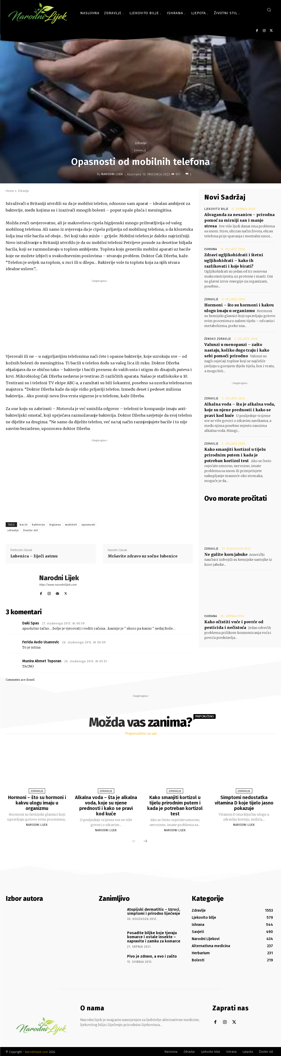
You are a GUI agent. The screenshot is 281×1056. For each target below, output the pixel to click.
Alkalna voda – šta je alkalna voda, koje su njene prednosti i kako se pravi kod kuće (239, 410)
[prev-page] (134, 840)
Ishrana (210, 249)
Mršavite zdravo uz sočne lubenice (143, 556)
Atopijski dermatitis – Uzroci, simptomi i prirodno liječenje (153, 910)
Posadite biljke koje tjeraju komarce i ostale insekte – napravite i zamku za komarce (153, 936)
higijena (55, 524)
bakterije (38, 524)
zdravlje (13, 530)
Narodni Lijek (112, 174)
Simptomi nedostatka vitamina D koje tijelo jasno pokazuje (244, 803)
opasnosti (88, 524)
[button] (269, 9)
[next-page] (145, 840)
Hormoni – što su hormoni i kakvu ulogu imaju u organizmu (37, 803)
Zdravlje (140, 143)
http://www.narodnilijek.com (57, 584)
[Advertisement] (99, 316)
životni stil (30, 530)
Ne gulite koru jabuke (226, 554)
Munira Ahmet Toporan (41, 661)
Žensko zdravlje (217, 338)
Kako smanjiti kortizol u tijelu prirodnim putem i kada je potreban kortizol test (235, 455)
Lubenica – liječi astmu (34, 556)
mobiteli (71, 524)
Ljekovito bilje (216, 209)
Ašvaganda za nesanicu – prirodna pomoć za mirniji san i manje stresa (239, 220)
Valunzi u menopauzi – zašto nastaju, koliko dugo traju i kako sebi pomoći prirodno (236, 350)
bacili (24, 524)
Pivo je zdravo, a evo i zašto (152, 955)
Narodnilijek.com (36, 1051)
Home (10, 191)
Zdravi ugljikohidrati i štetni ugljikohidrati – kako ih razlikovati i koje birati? (233, 260)
